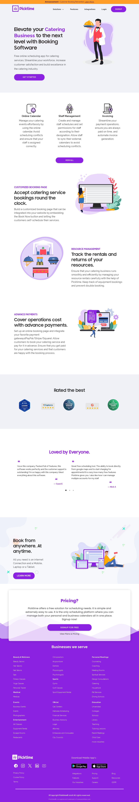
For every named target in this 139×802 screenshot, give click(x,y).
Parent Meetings (98, 733)
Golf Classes (58, 688)
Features (74, 9)
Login (104, 9)
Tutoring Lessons (99, 729)
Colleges (95, 711)
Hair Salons (17, 666)
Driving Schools (98, 697)
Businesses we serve (70, 647)
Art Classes (17, 724)
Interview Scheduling (61, 711)
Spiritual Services (98, 675)
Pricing (94, 774)
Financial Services (60, 715)
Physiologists (58, 670)
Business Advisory (60, 720)
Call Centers (57, 707)
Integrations (89, 9)
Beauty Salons (18, 661)
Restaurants (17, 737)
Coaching (96, 666)
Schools (95, 715)
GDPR (114, 782)
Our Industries (77, 782)
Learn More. (89, 2)
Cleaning (95, 683)
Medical (16, 697)
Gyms (55, 683)
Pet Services (96, 692)
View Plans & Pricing (69, 633)
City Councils (58, 737)
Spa (14, 675)
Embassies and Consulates (63, 733)
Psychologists (58, 675)
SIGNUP (118, 9)
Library (94, 720)
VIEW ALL (69, 160)
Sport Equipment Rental (62, 692)
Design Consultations (100, 679)
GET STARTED (29, 77)
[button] (15, 766)
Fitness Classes (19, 679)
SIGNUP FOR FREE (69, 627)
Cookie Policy (18, 777)
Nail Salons (17, 670)
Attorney (56, 729)
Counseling (96, 661)
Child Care (96, 737)
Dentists (56, 666)
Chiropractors (58, 657)
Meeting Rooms (98, 670)
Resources (116, 778)
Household (96, 688)
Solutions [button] (58, 9)
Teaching (95, 724)
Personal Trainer (19, 688)
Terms (15, 782)
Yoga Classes (18, 683)
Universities (96, 707)
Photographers (19, 715)
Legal (55, 724)
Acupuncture (58, 661)
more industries (98, 742)
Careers (95, 782)
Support (95, 778)
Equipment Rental (20, 729)
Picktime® (63, 795)
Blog (113, 774)
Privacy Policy (18, 773)
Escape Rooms (19, 733)
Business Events (19, 707)
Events (15, 711)
